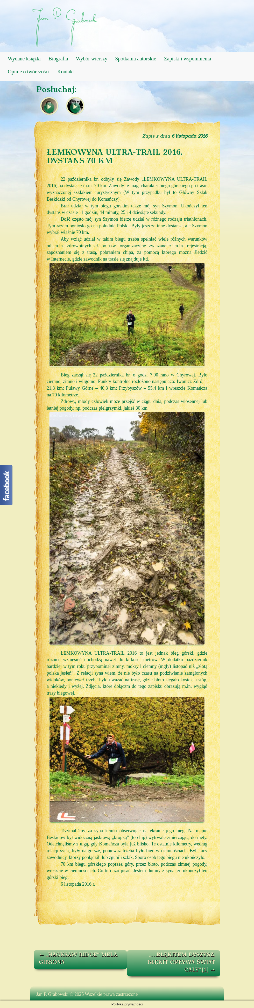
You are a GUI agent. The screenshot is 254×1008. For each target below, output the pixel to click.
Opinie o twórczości (29, 71)
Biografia (58, 58)
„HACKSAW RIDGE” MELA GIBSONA (78, 959)
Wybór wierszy (92, 58)
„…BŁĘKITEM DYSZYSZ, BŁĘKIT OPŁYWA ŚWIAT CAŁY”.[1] (181, 962)
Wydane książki (24, 58)
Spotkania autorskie (135, 58)
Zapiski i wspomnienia (187, 58)
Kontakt (65, 71)
